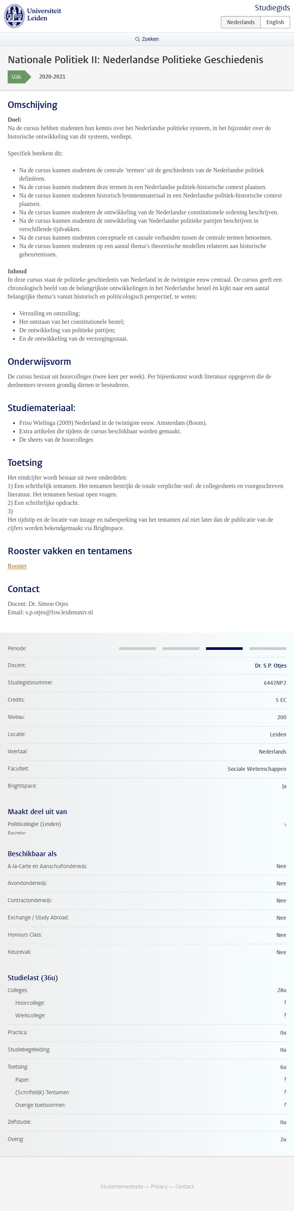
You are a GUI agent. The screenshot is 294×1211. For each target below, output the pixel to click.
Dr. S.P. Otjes (270, 665)
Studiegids (272, 8)
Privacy (159, 1186)
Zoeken (150, 39)
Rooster (17, 566)
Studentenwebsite (121, 1186)
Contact (184, 1186)
